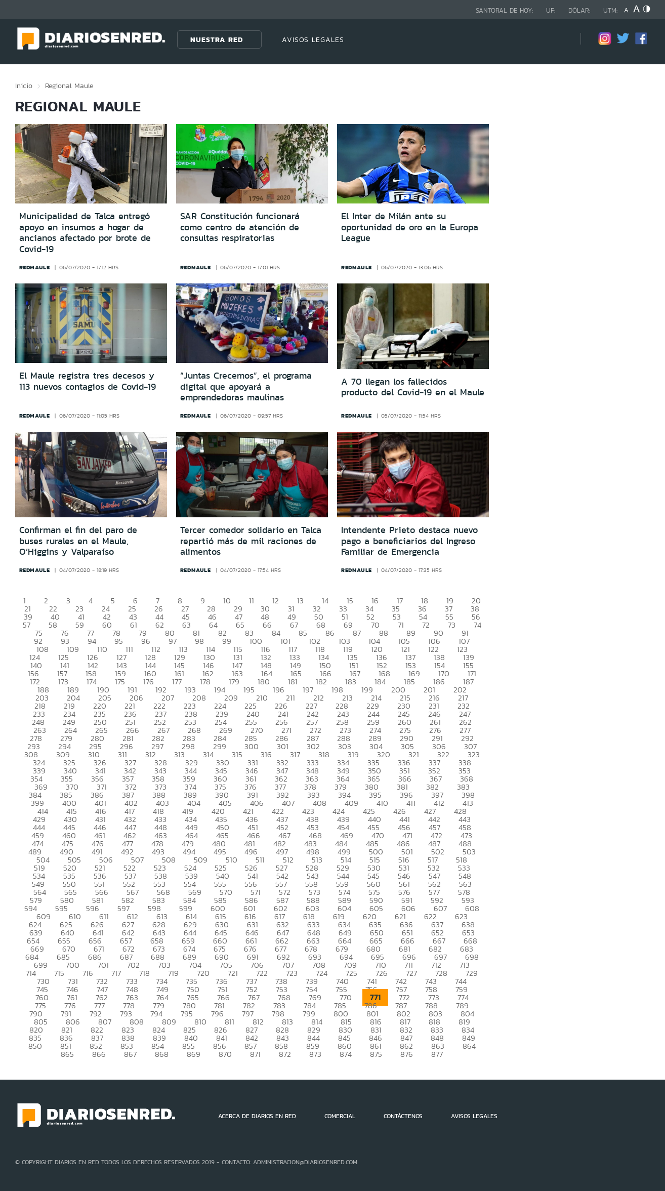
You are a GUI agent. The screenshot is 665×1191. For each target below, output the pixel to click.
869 (193, 1054)
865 (67, 1054)
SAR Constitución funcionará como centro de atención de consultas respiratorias (240, 227)
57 (26, 625)
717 (116, 973)
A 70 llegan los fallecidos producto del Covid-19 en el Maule (412, 387)
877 (437, 1054)
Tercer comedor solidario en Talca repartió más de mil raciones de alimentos (250, 540)
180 (264, 681)
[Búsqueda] (557, 39)
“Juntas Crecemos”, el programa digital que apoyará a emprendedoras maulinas (246, 386)
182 (321, 681)
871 (255, 1054)
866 (99, 1054)
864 (469, 1046)
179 (234, 681)
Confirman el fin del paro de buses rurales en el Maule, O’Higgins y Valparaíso (78, 540)
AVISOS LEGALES (313, 39)
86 (330, 633)
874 (346, 1054)
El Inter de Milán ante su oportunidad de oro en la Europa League (409, 227)
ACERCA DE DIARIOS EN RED (257, 1116)
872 (285, 1054)
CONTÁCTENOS (403, 1116)
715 (59, 973)
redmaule (34, 267)
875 (376, 1054)
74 (477, 625)
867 (130, 1054)
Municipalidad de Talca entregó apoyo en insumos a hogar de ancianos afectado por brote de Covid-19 (85, 233)
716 (87, 973)
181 (293, 681)
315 (237, 754)
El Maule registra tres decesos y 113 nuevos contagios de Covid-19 (87, 381)
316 (266, 754)
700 (72, 965)
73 (451, 625)
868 (162, 1054)
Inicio (23, 85)
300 (251, 746)
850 (35, 1046)
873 (315, 1054)
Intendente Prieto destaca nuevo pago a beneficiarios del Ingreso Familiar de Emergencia (409, 540)
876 (406, 1054)
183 (350, 681)
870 (225, 1054)
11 (251, 600)
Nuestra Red (216, 39)
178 (205, 681)
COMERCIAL (339, 1116)
